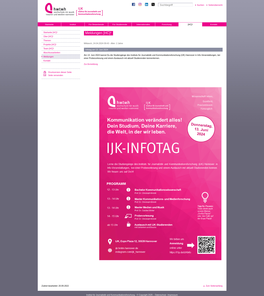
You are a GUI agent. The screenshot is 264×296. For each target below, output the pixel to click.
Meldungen (49, 56)
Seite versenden (55, 75)
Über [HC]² (48, 36)
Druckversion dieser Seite (60, 72)
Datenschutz (160, 295)
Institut (73, 24)
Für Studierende (119, 24)
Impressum (173, 295)
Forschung (167, 24)
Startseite (49, 24)
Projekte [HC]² (50, 44)
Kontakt (213, 24)
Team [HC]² (49, 48)
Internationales (143, 24)
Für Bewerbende (96, 24)
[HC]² (190, 24)
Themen (47, 40)
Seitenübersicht (215, 5)
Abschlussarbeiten (52, 52)
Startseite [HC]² (51, 32)
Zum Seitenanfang (214, 286)
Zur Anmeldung (91, 64)
